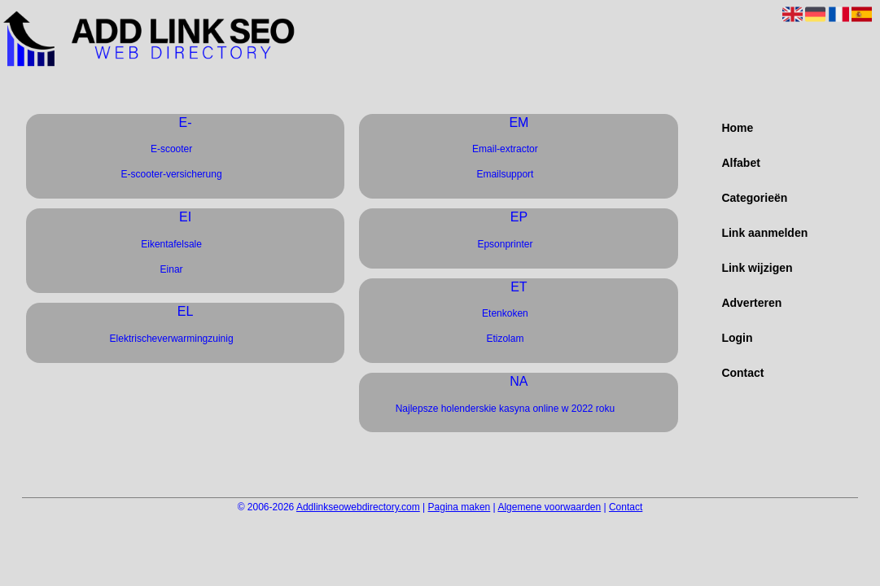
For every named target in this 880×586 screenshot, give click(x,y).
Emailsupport (504, 174)
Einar (171, 269)
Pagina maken (459, 507)
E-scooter (171, 149)
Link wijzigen (756, 267)
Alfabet (740, 162)
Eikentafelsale (171, 244)
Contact (742, 372)
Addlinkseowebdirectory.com (358, 507)
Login (736, 337)
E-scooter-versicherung (171, 174)
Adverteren (751, 302)
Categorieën (754, 197)
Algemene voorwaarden (549, 507)
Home (737, 127)
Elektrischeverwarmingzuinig (172, 338)
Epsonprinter (504, 244)
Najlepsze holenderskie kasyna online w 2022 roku (505, 408)
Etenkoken (505, 313)
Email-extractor (505, 149)
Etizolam (504, 338)
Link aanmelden (764, 232)
